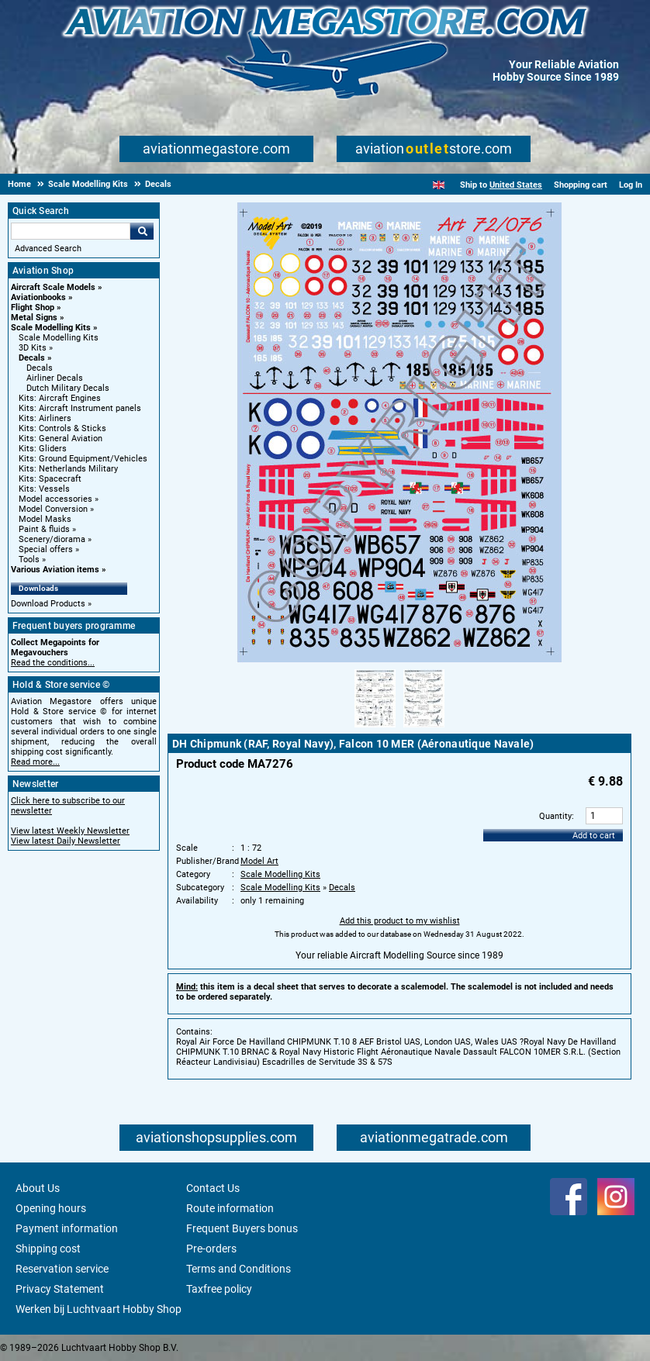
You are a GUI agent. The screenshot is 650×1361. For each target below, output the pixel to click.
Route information (230, 1208)
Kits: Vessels (44, 489)
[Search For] (70, 231)
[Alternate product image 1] (375, 728)
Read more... (35, 762)
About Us (38, 1188)
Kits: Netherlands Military (68, 469)
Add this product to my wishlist (400, 921)
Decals (32, 358)
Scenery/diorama (52, 539)
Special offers (46, 549)
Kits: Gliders (43, 449)
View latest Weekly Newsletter (70, 831)
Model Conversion (53, 509)
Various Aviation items (55, 570)
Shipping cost (48, 1248)
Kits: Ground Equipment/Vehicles (83, 459)
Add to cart (593, 836)
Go (142, 231)
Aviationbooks (38, 297)
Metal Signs (34, 318)
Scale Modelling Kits (51, 328)
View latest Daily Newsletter (65, 841)
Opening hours (51, 1208)
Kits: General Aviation (60, 439)
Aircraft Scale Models (53, 287)
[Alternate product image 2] (423, 728)
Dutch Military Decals (67, 388)
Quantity (555, 816)
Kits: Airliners (45, 418)
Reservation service (62, 1269)
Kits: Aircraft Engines (60, 398)
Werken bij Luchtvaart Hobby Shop (99, 1309)
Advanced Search (48, 249)
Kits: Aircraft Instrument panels (80, 408)
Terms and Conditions (238, 1269)
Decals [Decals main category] (39, 368)
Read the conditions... (53, 663)
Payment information (67, 1228)
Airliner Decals (54, 378)
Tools (29, 559)
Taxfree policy (219, 1289)
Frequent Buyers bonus (242, 1228)
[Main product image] (399, 660)
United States (515, 185)
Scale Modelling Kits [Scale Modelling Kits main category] (59, 338)
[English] (438, 185)
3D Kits (33, 348)
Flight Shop (32, 307)
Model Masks (45, 519)
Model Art (259, 861)
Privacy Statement (60, 1289)
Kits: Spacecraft (50, 479)
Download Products (48, 604)
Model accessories (55, 499)
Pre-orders (211, 1248)
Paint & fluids (44, 529)
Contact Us (213, 1188)
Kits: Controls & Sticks (62, 428)
